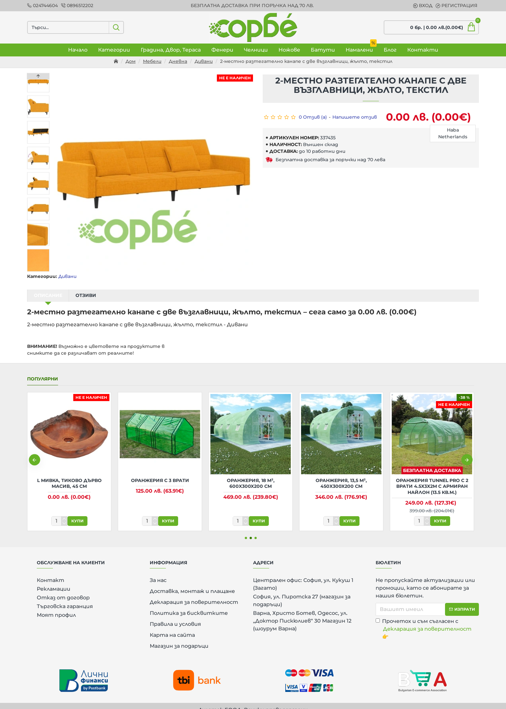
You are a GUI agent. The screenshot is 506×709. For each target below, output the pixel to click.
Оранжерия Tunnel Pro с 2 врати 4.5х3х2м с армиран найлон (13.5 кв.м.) (432, 478)
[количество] (59, 512)
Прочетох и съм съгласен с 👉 (424, 621)
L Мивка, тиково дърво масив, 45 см (69, 475)
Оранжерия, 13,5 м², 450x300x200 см (341, 475)
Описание (48, 295)
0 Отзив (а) (313, 117)
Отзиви (86, 295)
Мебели (152, 61)
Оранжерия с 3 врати (160, 472)
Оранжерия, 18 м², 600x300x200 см (251, 475)
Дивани (204, 61)
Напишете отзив (354, 117)
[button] (38, 270)
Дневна (178, 61)
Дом (131, 61)
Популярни (42, 371)
